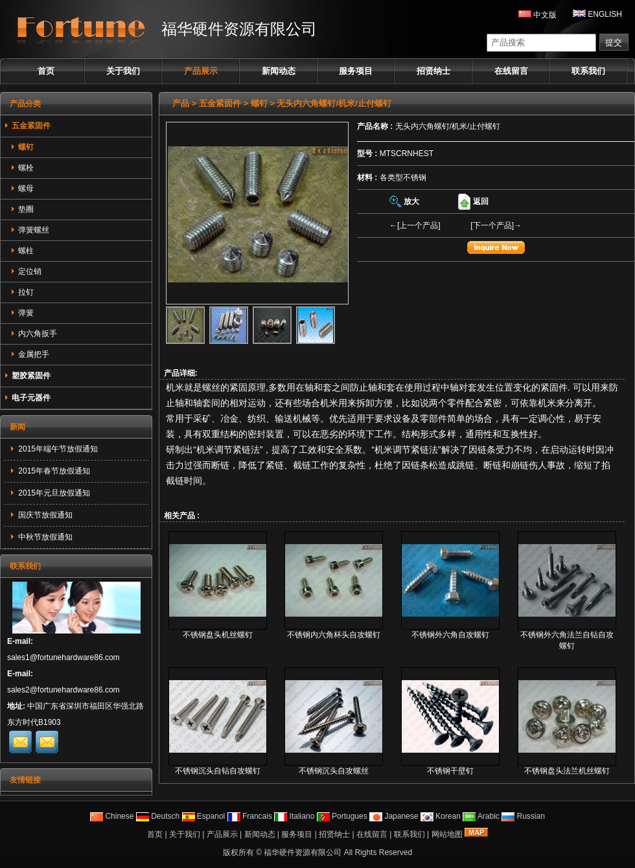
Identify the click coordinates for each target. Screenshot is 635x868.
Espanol (203, 816)
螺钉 (259, 103)
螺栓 (22, 167)
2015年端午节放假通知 (57, 448)
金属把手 (29, 354)
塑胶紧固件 (27, 375)
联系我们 (588, 71)
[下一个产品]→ (496, 225)
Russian (523, 816)
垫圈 (22, 209)
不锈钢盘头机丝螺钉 (218, 634)
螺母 (22, 188)
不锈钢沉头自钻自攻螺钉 (217, 770)
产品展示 (201, 71)
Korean (441, 816)
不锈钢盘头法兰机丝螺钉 (567, 770)
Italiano (294, 816)
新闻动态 (278, 71)
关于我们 (123, 71)
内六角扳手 (33, 333)
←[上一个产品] (415, 225)
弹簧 (22, 312)
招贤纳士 (433, 71)
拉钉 (22, 292)
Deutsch (157, 816)
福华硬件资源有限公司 (302, 852)
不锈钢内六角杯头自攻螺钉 (333, 634)
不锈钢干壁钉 (450, 770)
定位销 (25, 271)
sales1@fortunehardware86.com (63, 657)
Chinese (111, 816)
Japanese (393, 816)
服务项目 (356, 71)
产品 (180, 103)
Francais (249, 816)
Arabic (481, 816)
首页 (46, 71)
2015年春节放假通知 (53, 470)
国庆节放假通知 (44, 515)
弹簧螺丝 (29, 229)
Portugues (342, 816)
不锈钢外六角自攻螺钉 (450, 634)
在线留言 (511, 71)
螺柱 (22, 250)
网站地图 (447, 834)
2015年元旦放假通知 (53, 492)
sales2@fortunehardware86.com (63, 689)
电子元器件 (27, 397)
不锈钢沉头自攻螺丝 (334, 770)
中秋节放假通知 (44, 537)
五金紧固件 (220, 103)
